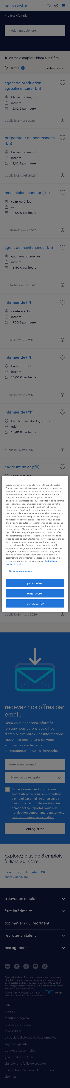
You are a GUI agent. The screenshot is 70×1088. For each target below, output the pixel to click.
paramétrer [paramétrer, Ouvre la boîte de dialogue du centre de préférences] (35, 583)
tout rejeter (35, 593)
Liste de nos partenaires (20, 571)
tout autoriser (35, 603)
